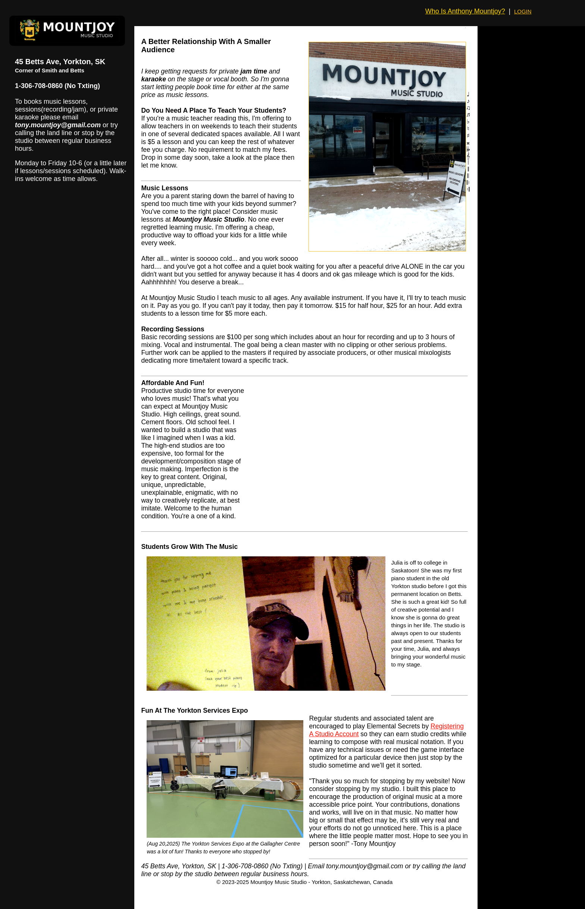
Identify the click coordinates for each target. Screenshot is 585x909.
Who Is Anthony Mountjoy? (465, 11)
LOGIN (523, 11)
